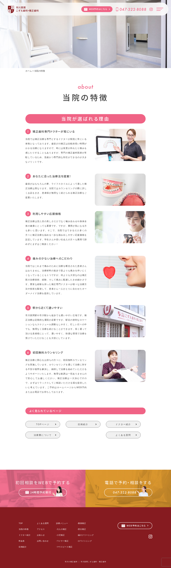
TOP (21, 523)
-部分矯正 (81, 529)
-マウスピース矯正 (64, 547)
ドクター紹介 (123, 424)
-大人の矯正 (61, 529)
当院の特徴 (24, 529)
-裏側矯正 (81, 523)
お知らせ (41, 535)
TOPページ (42, 424)
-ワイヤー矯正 (62, 541)
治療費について (43, 435)
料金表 (22, 541)
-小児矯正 (60, 535)
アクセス (41, 529)
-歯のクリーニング (85, 535)
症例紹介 (83, 424)
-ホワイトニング (84, 541)
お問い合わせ (43, 541)
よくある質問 (123, 435)
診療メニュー (62, 523)
